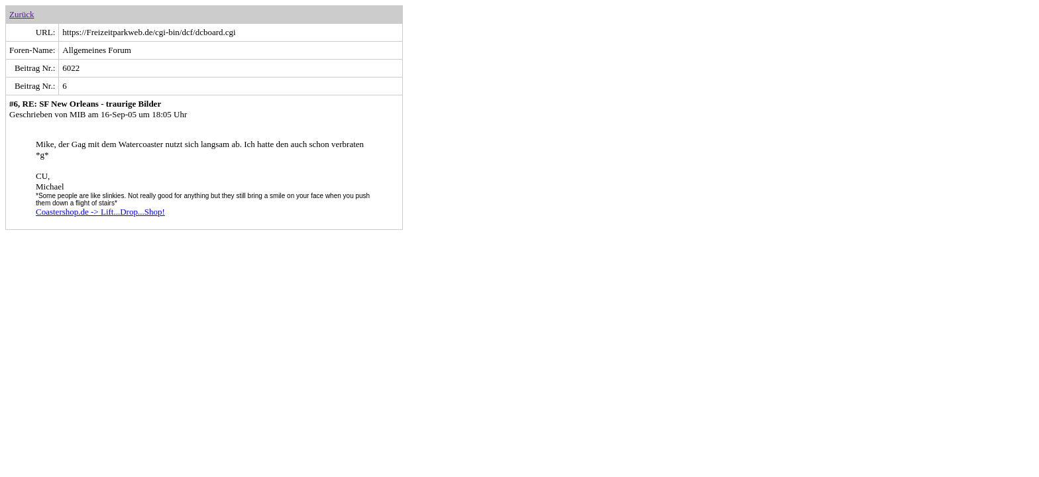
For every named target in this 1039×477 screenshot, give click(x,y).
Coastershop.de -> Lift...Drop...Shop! (100, 212)
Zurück (21, 14)
